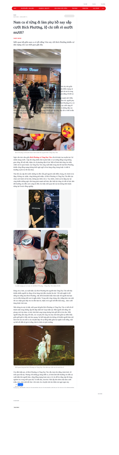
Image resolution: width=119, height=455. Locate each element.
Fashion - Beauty (44, 8)
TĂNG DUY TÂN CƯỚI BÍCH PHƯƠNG (67, 387)
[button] (69, 16)
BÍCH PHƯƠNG (23, 387)
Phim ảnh (85, 8)
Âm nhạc (75, 8)
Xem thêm (16, 407)
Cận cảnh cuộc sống (60, 8)
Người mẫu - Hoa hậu (27, 8)
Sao (15, 8)
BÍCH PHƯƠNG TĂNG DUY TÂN (39, 387)
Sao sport (96, 8)
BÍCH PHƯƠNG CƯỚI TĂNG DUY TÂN (52, 387)
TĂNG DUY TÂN (29, 387)
